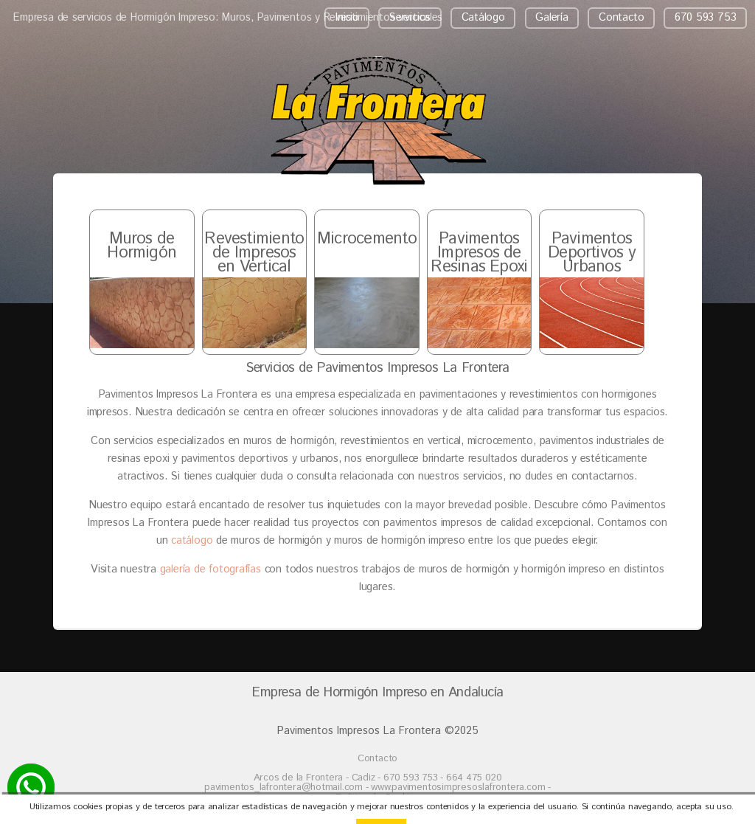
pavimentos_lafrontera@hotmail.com (285, 787)
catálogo (191, 540)
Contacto (621, 17)
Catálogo (483, 17)
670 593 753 (706, 17)
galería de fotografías (210, 569)
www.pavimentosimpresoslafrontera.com (458, 787)
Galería (551, 17)
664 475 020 (474, 778)
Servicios (410, 17)
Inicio (347, 17)
